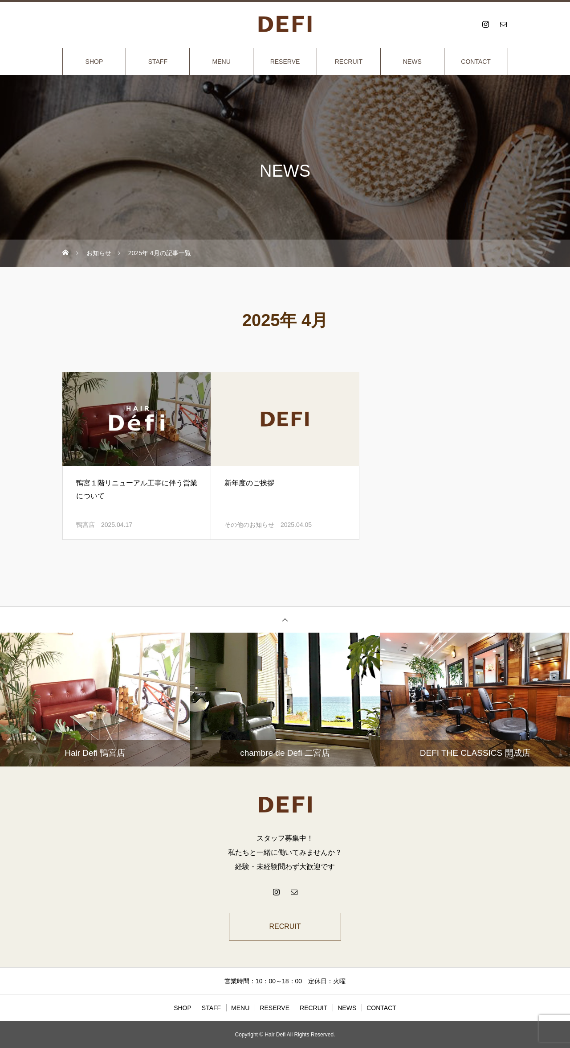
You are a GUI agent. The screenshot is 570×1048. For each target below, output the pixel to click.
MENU (221, 61)
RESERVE (285, 61)
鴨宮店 (85, 524)
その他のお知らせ (249, 524)
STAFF (157, 61)
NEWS (412, 61)
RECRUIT (348, 61)
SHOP (94, 61)
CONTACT (476, 61)
